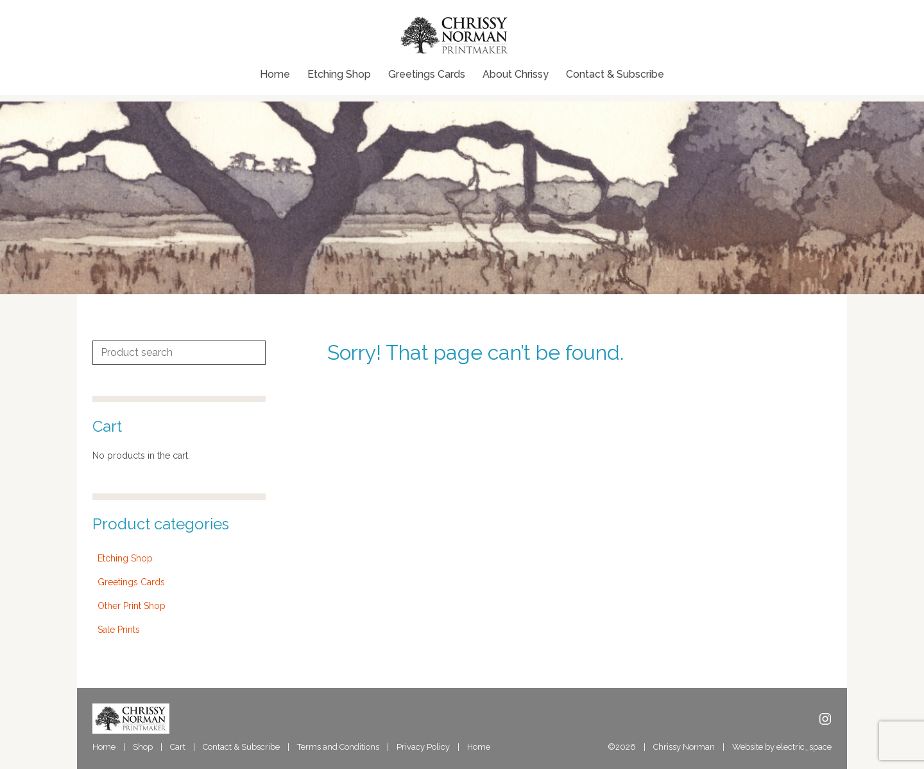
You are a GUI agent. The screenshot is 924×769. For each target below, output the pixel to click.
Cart (177, 747)
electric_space (804, 747)
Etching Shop (339, 74)
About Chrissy (516, 74)
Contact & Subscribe (615, 74)
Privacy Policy (423, 747)
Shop (143, 747)
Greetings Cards (426, 74)
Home (275, 74)
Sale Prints (119, 629)
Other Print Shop (132, 606)
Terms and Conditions (338, 747)
